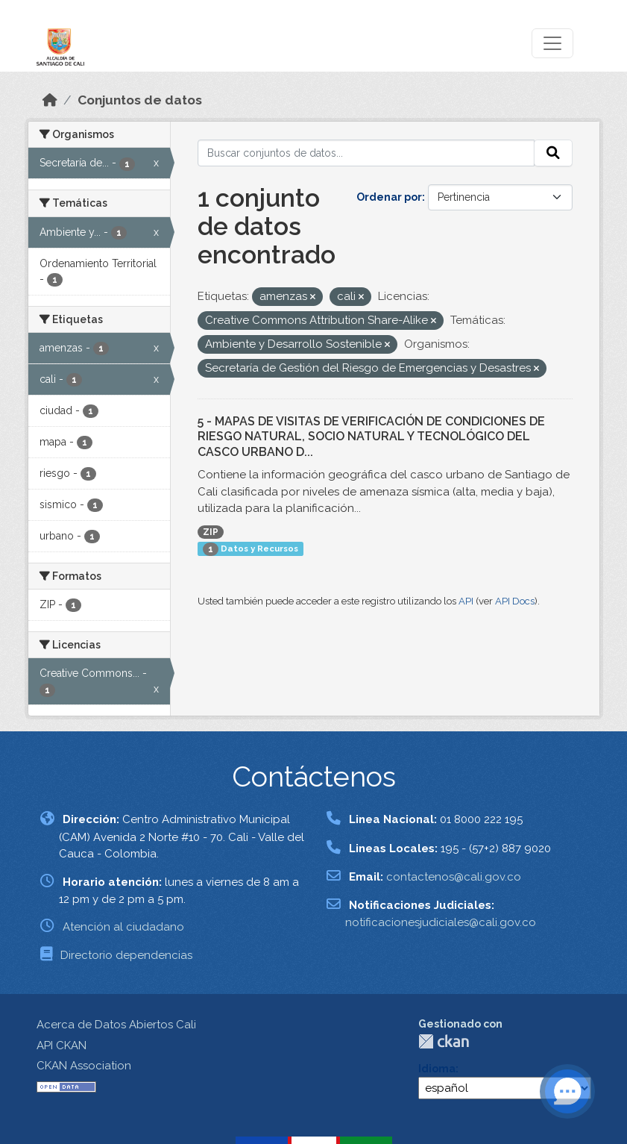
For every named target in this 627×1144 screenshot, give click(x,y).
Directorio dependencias (126, 955)
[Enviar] (553, 153)
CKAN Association (84, 1065)
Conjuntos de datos (140, 100)
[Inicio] (49, 100)
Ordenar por (389, 197)
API (466, 601)
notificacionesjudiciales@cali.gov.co (440, 922)
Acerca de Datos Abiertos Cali (116, 1024)
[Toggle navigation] (552, 43)
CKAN (443, 1041)
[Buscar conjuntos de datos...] (366, 153)
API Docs (515, 601)
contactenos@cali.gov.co (453, 877)
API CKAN (61, 1045)
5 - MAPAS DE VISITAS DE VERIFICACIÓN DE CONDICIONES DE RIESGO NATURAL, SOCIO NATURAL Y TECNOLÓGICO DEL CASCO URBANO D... (371, 437)
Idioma (437, 1069)
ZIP (210, 532)
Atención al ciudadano (123, 927)
